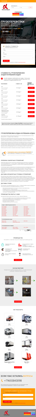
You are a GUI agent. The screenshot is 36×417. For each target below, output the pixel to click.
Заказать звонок (16, 13)
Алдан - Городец (15, 212)
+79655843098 (4, 1)
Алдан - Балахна (4, 213)
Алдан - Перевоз (4, 207)
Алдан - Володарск (15, 207)
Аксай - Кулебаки (4, 228)
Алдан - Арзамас (4, 215)
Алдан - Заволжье (26, 212)
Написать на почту (27, 414)
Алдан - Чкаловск (15, 208)
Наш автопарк (18, 367)
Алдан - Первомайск (26, 208)
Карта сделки (18, 301)
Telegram (22, 13)
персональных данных (22, 62)
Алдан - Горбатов (4, 206)
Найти (31, 7)
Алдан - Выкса (15, 213)
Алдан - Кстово (4, 214)
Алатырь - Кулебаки (15, 228)
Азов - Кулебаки (26, 227)
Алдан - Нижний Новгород (27, 215)
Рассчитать (31, 87)
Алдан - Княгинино (15, 206)
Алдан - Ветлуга (26, 206)
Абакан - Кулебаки (4, 227)
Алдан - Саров (26, 214)
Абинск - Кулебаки (15, 227)
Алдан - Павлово (26, 213)
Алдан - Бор (14, 214)
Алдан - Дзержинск (15, 215)
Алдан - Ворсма (26, 207)
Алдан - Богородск (4, 212)
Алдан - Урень (4, 208)
